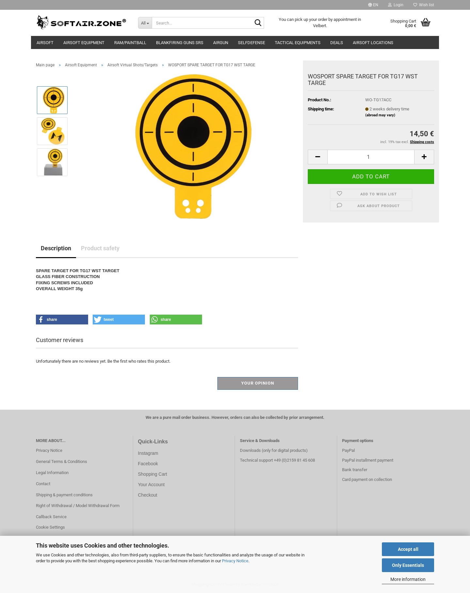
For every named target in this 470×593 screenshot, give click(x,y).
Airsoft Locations (373, 42)
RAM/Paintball (130, 42)
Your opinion (257, 383)
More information (408, 579)
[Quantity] (371, 157)
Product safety (100, 248)
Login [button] (395, 5)
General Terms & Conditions (61, 461)
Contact (43, 483)
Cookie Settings (50, 527)
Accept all (408, 549)
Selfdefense (251, 42)
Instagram (148, 453)
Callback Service (51, 516)
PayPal (348, 450)
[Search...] (145, 23)
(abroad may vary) (380, 115)
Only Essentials (408, 565)
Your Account (151, 484)
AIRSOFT (45, 42)
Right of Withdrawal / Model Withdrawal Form (77, 505)
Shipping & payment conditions (64, 494)
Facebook (148, 463)
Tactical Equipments (298, 42)
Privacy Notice (235, 560)
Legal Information (52, 472)
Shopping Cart (152, 474)
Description (56, 248)
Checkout (147, 495)
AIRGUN (220, 42)
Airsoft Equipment (83, 42)
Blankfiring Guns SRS (179, 42)
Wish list (423, 5)
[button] (373, 5)
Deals (336, 42)
